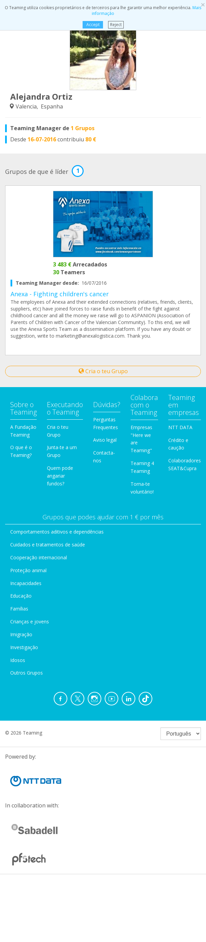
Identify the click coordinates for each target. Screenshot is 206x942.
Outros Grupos (26, 672)
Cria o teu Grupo (103, 371)
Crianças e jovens (29, 621)
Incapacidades (25, 583)
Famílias (19, 608)
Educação (21, 596)
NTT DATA (180, 427)
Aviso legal (105, 440)
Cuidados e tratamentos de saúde (47, 544)
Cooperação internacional (38, 557)
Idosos (17, 660)
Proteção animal (28, 570)
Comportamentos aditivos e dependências (57, 531)
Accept (92, 24)
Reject (116, 24)
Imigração (21, 634)
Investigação (24, 647)
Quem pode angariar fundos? (60, 476)
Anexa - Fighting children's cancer (60, 294)
